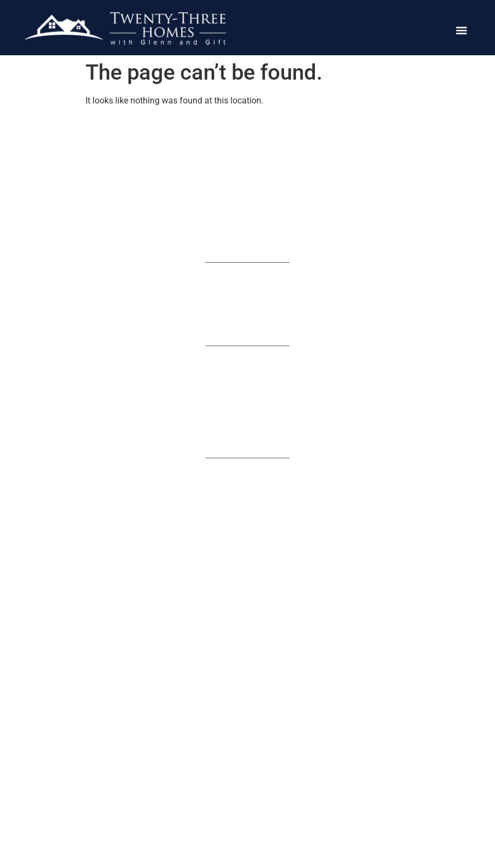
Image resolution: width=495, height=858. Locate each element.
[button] (461, 31)
